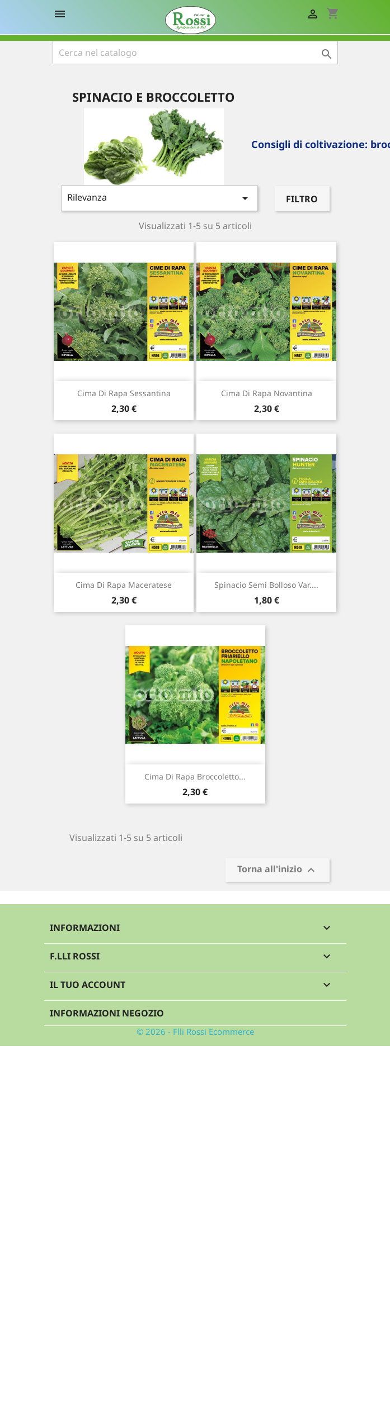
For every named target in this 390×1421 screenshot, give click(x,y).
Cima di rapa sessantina (124, 393)
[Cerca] (195, 52)
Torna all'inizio (277, 870)
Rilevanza (159, 198)
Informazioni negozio (107, 1013)
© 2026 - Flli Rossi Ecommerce (195, 1031)
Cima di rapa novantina (266, 393)
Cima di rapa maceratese (124, 584)
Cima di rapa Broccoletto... (195, 776)
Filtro (302, 199)
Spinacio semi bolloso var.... (266, 584)
